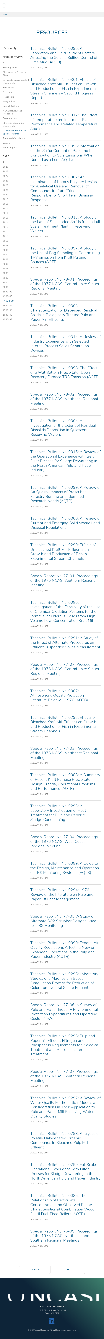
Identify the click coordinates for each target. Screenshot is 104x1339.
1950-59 (7, 310)
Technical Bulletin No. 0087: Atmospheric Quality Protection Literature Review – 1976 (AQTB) (59, 695)
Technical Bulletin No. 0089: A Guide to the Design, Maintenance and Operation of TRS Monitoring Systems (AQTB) (64, 868)
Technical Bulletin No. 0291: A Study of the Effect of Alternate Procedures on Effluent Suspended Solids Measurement (65, 642)
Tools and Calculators (14, 138)
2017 (5, 208)
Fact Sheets (9, 88)
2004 (5, 269)
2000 (5, 287)
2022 (5, 185)
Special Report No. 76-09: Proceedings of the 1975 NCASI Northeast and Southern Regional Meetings (64, 1236)
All (4, 63)
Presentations (10, 118)
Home (5, 14)
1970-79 (9, 301)
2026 (5, 167)
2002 (5, 278)
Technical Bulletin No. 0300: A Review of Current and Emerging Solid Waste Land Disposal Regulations (65, 523)
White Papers (10, 147)
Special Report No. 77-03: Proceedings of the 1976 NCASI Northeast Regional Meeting (64, 753)
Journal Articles (11, 106)
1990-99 (7, 292)
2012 (5, 232)
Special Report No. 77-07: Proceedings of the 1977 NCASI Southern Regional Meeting (64, 1076)
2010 (5, 241)
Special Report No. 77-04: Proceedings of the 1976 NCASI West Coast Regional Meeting (64, 841)
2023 (5, 181)
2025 (5, 171)
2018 (5, 204)
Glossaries (8, 92)
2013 (5, 227)
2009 (5, 245)
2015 (5, 218)
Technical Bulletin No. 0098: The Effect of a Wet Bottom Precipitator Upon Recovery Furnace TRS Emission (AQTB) (65, 372)
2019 (5, 199)
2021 (5, 190)
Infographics (9, 101)
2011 (5, 236)
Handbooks (8, 97)
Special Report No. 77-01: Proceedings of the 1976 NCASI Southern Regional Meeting (64, 580)
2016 (5, 213)
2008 (5, 250)
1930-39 (7, 319)
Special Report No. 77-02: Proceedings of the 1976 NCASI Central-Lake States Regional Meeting (64, 669)
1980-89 (7, 296)
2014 (5, 222)
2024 (5, 176)
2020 (5, 195)
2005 (5, 264)
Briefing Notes (10, 68)
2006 (5, 259)
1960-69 (7, 306)
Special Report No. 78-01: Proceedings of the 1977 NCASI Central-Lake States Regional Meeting (64, 284)
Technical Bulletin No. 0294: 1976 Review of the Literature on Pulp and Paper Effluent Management (61, 894)
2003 (5, 273)
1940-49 (7, 315)
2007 (5, 255)
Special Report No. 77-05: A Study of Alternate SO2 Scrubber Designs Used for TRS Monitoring (63, 921)
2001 (5, 283)
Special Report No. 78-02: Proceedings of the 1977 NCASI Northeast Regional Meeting (64, 399)
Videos (6, 143)
